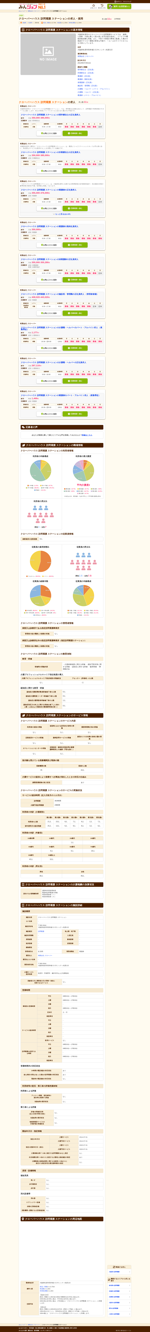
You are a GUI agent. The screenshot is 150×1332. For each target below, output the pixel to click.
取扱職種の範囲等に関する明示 (67, 1328)
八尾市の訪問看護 (114, 1314)
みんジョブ (22, 11)
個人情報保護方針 (40, 1328)
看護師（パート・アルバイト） (90, 95)
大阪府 (24, 22)
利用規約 (31, 1328)
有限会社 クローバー (34, 11)
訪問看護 (41, 931)
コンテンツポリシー (46, 1330)
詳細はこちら (87, 435)
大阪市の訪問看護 (114, 1302)
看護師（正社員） (84, 76)
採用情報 (36, 1330)
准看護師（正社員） (85, 82)
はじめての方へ (23, 1328)
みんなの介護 (23, 1330)
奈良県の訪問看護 (114, 1285)
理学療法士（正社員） (86, 70)
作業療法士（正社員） (86, 73)
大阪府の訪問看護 (114, 1271)
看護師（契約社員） (85, 79)
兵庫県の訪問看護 (114, 1297)
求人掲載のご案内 (52, 1328)
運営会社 (30, 1330)
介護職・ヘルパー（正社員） (89, 92)
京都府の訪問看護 (114, 1291)
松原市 (30, 22)
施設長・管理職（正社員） (88, 86)
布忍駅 (59, 22)
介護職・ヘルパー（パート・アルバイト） (94, 89)
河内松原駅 (72, 22)
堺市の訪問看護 (113, 1308)
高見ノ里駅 (46, 22)
